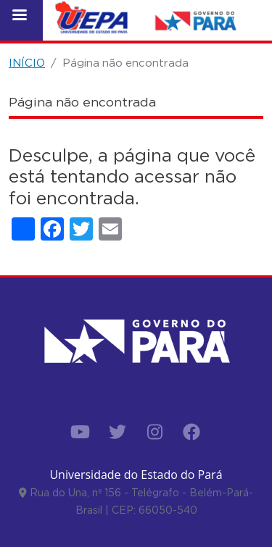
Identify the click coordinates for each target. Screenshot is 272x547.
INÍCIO (27, 62)
